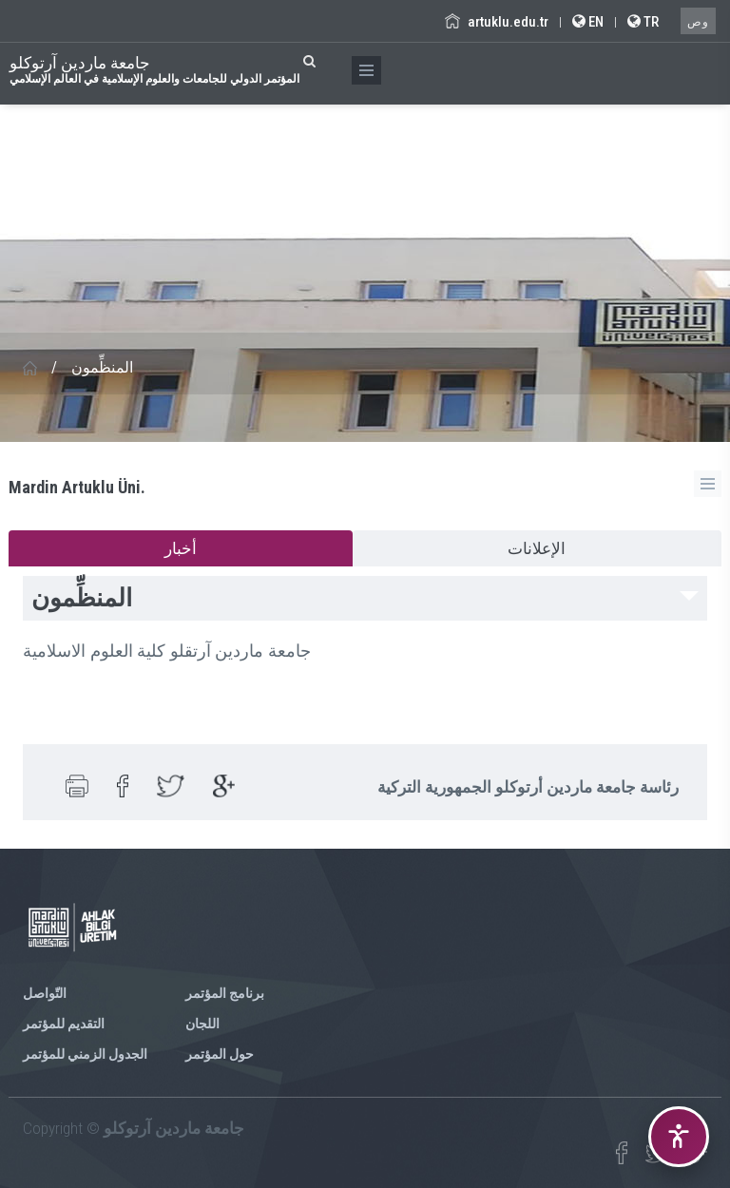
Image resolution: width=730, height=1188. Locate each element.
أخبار (180, 548)
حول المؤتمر (219, 1054)
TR (643, 21)
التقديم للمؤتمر (64, 1023)
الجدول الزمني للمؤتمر (85, 1054)
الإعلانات (537, 548)
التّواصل (45, 993)
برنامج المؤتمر (224, 993)
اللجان (202, 1023)
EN (588, 21)
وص (698, 22)
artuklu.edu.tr (496, 21)
